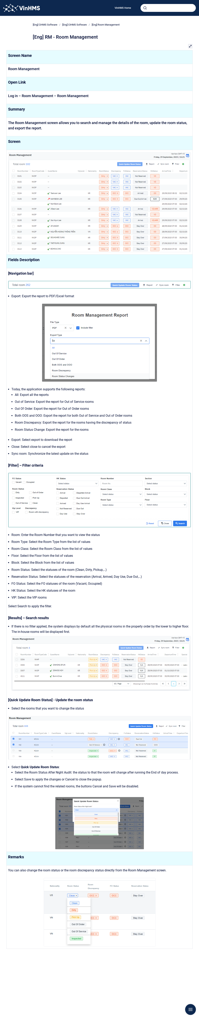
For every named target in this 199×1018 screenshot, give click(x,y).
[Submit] (145, 8)
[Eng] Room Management (106, 24)
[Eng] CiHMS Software (45, 24)
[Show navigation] (190, 1009)
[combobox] (168, 8)
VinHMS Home (123, 7)
